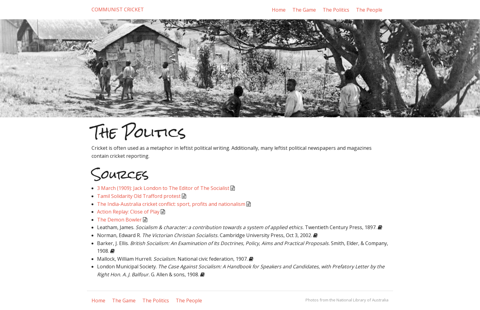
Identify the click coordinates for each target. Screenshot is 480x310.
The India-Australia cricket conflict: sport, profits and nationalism (171, 204)
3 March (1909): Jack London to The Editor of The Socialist (163, 188)
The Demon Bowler (119, 219)
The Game (304, 9)
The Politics (336, 9)
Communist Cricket (118, 9)
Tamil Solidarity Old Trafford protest (139, 196)
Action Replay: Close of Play (128, 211)
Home (279, 9)
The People (369, 9)
